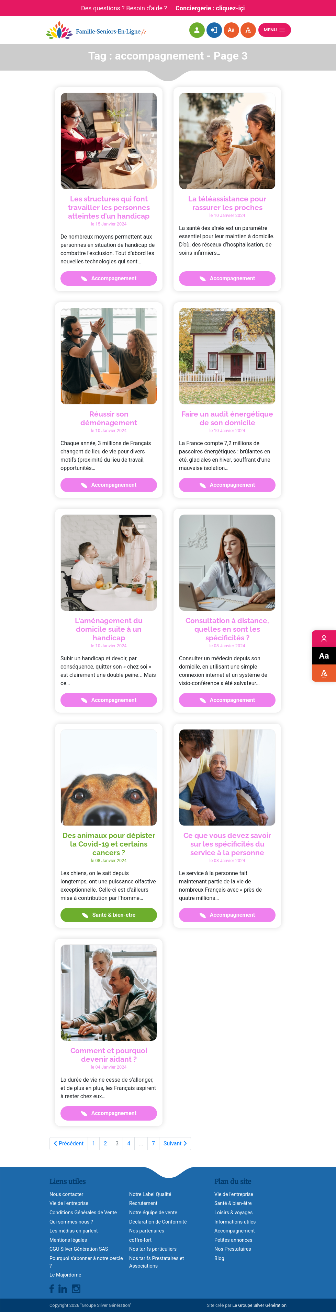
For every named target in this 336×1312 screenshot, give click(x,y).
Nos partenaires (146, 1231)
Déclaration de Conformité (158, 1222)
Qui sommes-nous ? (71, 1222)
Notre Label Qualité (150, 1194)
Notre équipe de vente (153, 1213)
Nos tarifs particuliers (153, 1249)
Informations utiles (235, 1222)
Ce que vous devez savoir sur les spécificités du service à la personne (227, 844)
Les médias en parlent (73, 1231)
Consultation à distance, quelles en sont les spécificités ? (227, 629)
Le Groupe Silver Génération (259, 1305)
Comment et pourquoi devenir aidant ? (108, 1054)
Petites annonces (233, 1240)
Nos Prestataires (232, 1249)
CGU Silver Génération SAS (78, 1249)
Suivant (175, 1143)
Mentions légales (68, 1240)
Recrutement (143, 1203)
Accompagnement (108, 278)
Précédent (68, 1143)
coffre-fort (140, 1240)
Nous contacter (66, 1194)
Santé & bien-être (108, 915)
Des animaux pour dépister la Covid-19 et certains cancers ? (109, 844)
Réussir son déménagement (108, 418)
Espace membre (324, 638)
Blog (219, 1258)
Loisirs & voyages (233, 1213)
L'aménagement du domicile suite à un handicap (109, 629)
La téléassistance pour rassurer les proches (227, 203)
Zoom (324, 656)
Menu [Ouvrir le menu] (275, 30)
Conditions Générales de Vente (83, 1213)
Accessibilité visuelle (324, 673)
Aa (231, 30)
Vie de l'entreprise (68, 1203)
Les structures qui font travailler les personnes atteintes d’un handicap (109, 207)
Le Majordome (65, 1275)
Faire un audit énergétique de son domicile (227, 418)
